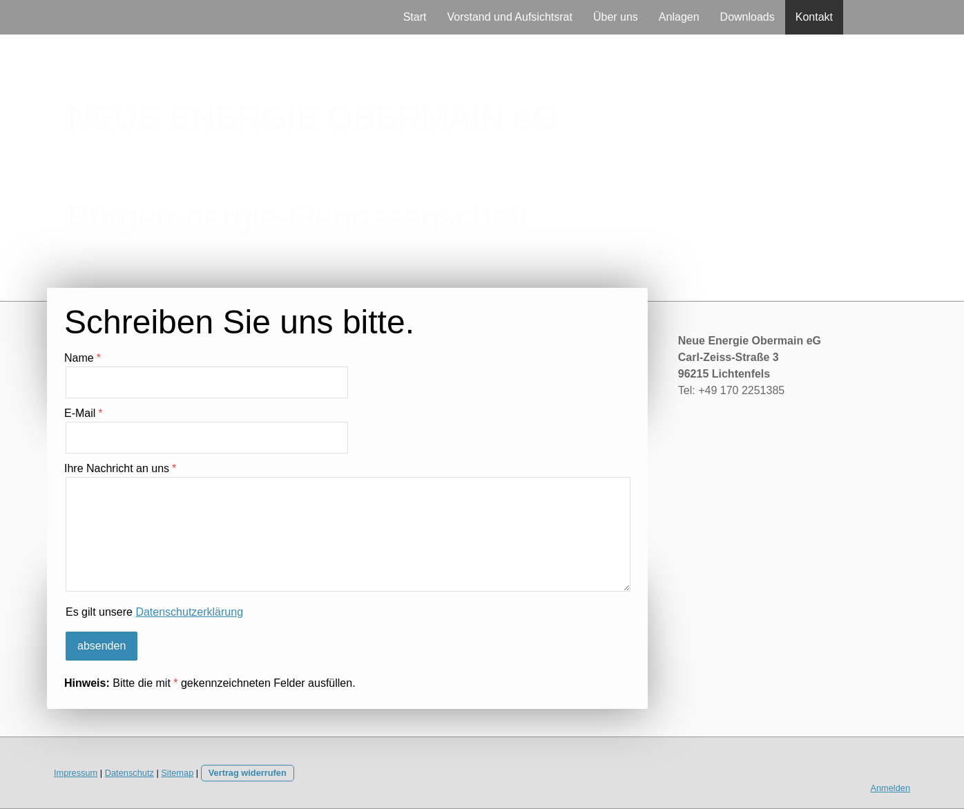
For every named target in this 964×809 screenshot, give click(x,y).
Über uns (615, 17)
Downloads (747, 17)
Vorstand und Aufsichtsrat (509, 17)
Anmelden (890, 788)
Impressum (75, 773)
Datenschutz (129, 773)
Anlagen (679, 17)
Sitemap (177, 773)
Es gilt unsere (154, 612)
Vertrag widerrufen (248, 773)
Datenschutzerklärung (189, 612)
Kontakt (814, 17)
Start (415, 17)
